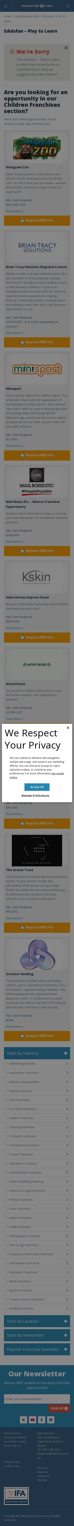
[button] (36, 795)
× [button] (67, 728)
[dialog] (37, 763)
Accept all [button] (37, 787)
